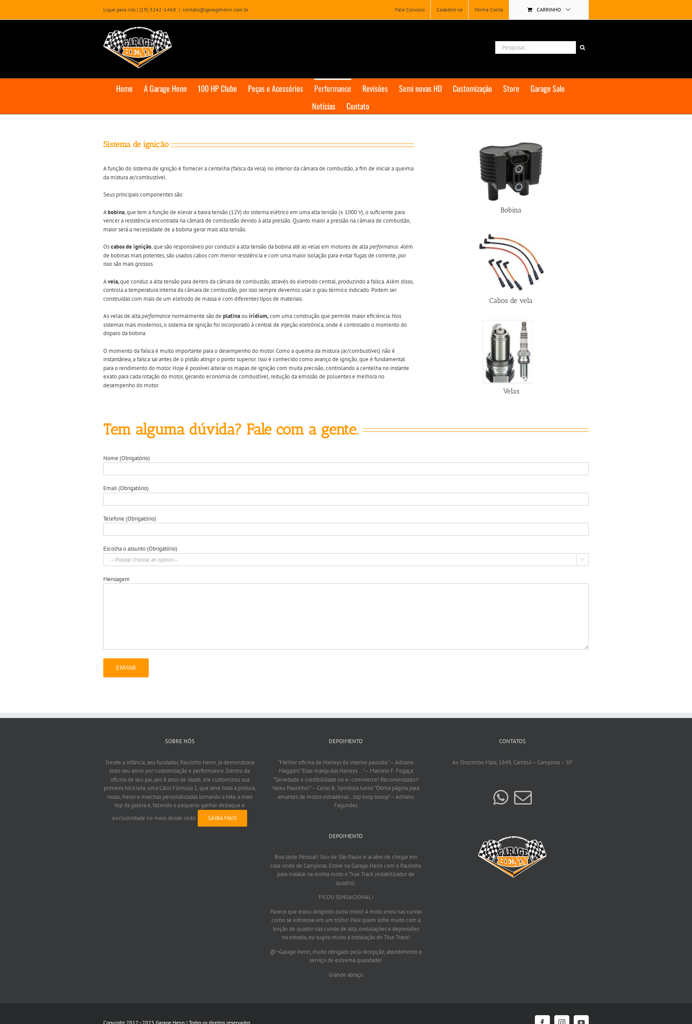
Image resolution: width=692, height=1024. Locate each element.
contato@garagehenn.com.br (215, 9)
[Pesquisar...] (535, 47)
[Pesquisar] (582, 47)
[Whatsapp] (500, 797)
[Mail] (523, 797)
